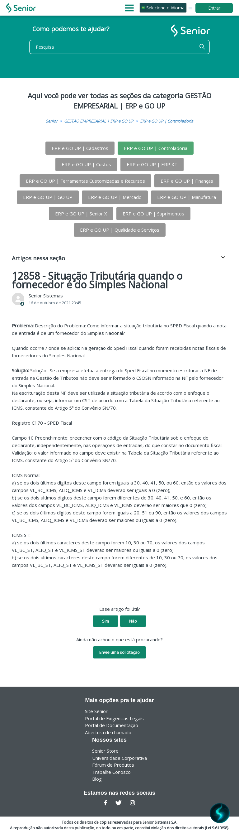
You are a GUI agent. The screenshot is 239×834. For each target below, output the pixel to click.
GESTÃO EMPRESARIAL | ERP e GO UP (99, 121)
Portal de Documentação (111, 725)
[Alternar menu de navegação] (190, 7)
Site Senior (96, 711)
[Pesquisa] (119, 47)
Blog (97, 779)
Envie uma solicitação (119, 652)
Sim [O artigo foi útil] (105, 621)
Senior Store (105, 751)
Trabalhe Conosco (111, 772)
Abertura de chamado (108, 732)
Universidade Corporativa (119, 758)
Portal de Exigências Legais (114, 718)
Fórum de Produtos (113, 765)
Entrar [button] (214, 8)
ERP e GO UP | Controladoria (166, 121)
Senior (52, 121)
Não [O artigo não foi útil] (133, 621)
